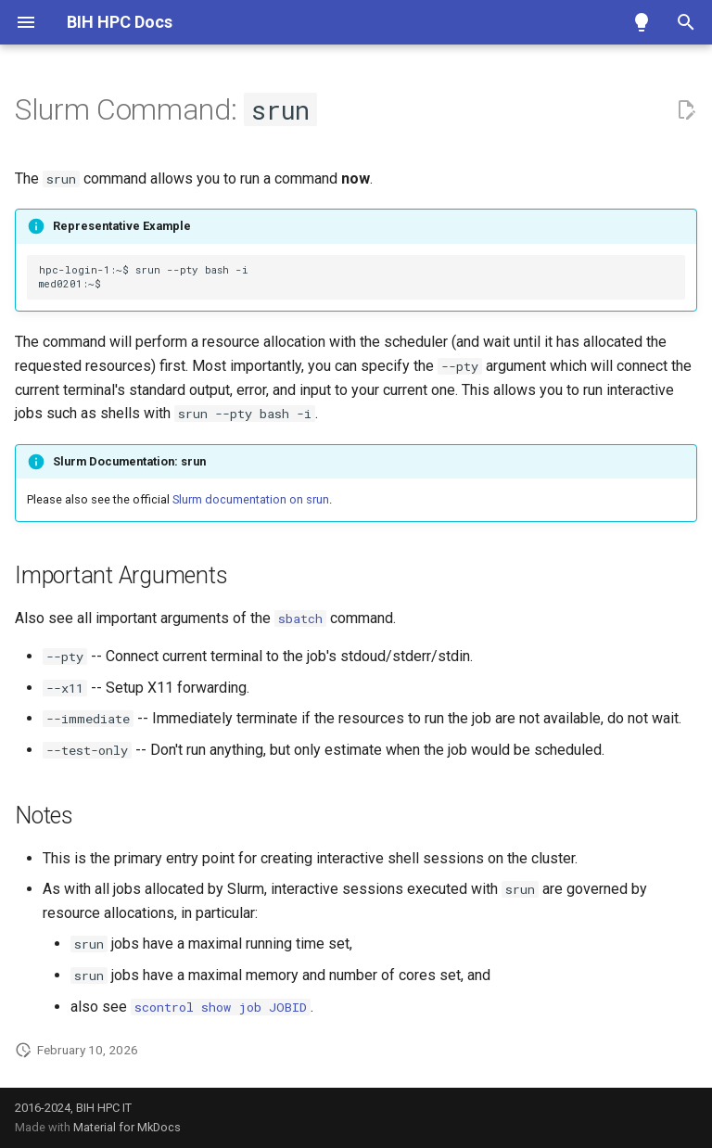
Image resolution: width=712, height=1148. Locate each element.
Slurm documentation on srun (250, 499)
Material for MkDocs (127, 1127)
